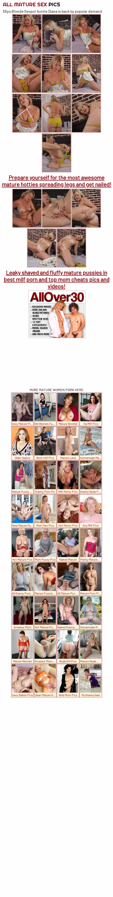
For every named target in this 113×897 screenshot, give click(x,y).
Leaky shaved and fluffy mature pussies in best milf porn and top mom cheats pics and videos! (56, 279)
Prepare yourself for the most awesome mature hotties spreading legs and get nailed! (56, 181)
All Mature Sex (31, 4)
